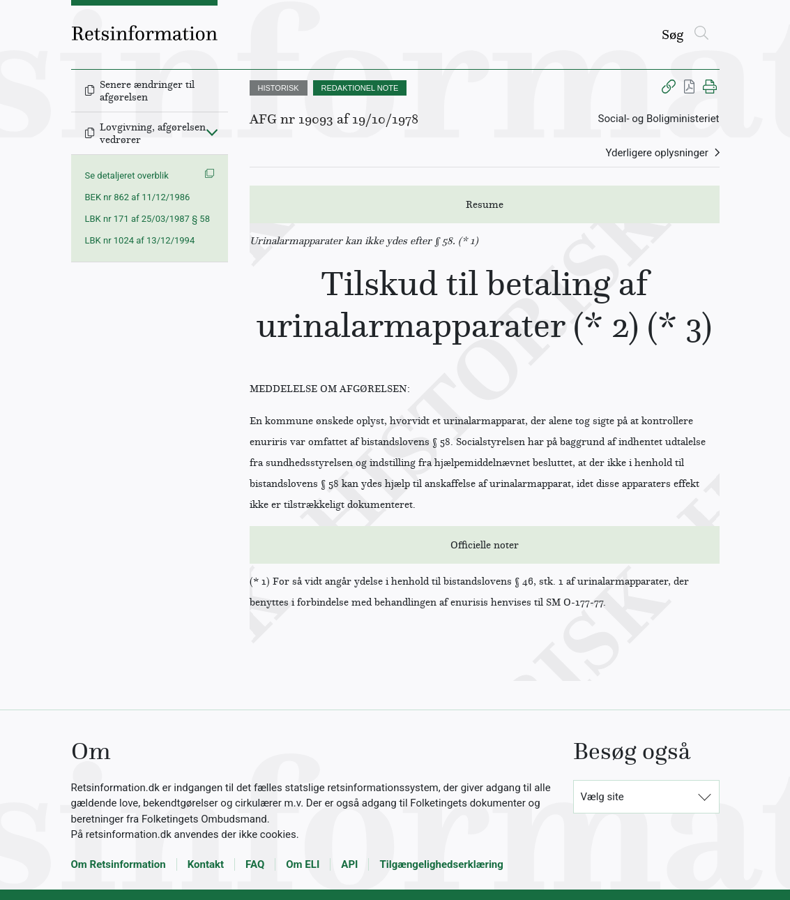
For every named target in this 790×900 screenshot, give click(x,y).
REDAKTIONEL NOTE (360, 88)
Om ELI (302, 864)
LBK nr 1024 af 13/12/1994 (140, 240)
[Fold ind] (212, 132)
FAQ (254, 864)
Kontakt (206, 864)
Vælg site (602, 796)
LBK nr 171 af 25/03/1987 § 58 (147, 218)
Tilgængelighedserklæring (441, 864)
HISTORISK (278, 88)
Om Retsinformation (118, 864)
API (349, 864)
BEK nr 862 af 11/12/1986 (137, 197)
